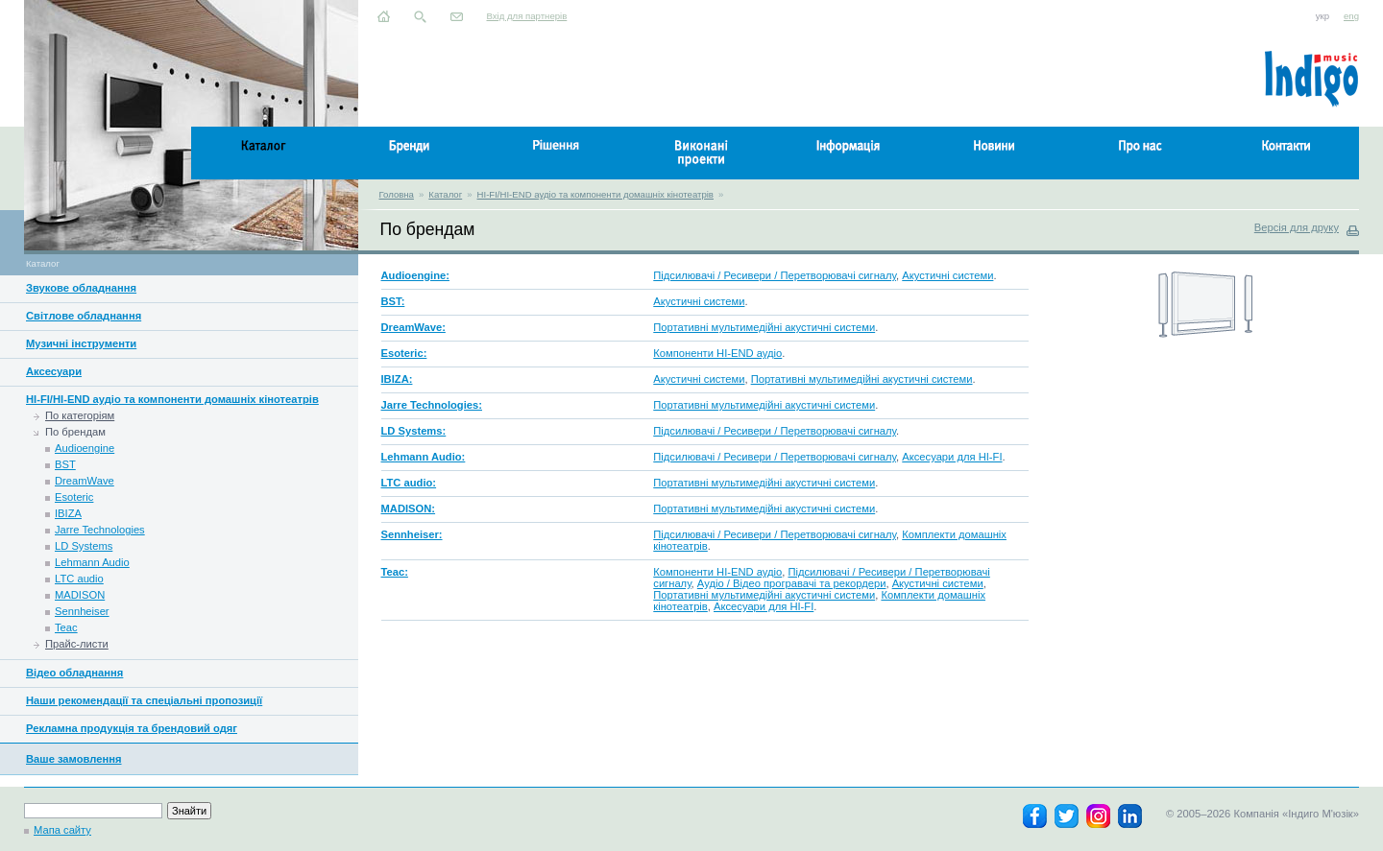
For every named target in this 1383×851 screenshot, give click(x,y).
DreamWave (84, 480)
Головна (396, 194)
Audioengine (84, 448)
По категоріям (79, 415)
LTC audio (79, 578)
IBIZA (68, 513)
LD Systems (83, 546)
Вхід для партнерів (527, 16)
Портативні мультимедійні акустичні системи (764, 327)
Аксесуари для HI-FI (952, 456)
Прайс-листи (77, 644)
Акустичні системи (947, 275)
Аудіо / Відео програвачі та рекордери (791, 583)
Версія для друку (1296, 227)
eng (1351, 16)
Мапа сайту (62, 830)
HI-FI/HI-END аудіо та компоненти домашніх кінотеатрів (595, 194)
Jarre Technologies (100, 529)
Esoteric (74, 497)
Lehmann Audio (92, 562)
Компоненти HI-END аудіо (717, 353)
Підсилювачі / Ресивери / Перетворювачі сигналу (774, 275)
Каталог (445, 194)
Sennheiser (82, 611)
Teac (66, 627)
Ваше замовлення (74, 759)
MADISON (80, 595)
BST (65, 464)
